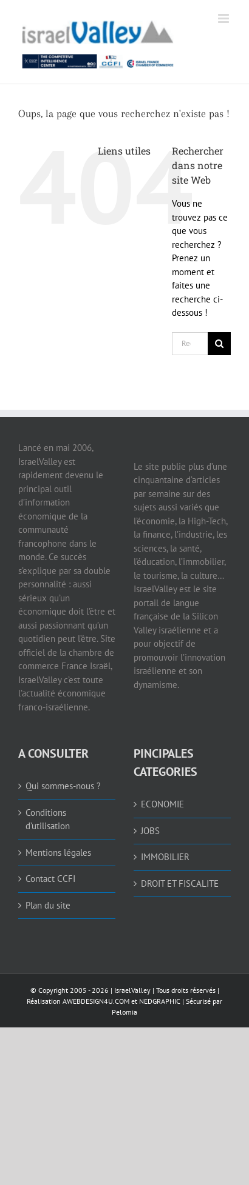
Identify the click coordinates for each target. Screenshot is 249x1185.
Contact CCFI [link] (50, 878)
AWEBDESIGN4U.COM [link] (96, 1001)
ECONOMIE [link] (162, 804)
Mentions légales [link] (58, 852)
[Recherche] (219, 343)
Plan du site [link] (48, 905)
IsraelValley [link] (132, 990)
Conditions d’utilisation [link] (48, 819)
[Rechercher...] (190, 343)
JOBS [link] (150, 830)
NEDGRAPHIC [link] (158, 1001)
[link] (98, 42)
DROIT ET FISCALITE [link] (180, 883)
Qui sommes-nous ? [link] (63, 786)
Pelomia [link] (124, 1011)
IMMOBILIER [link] (165, 857)
